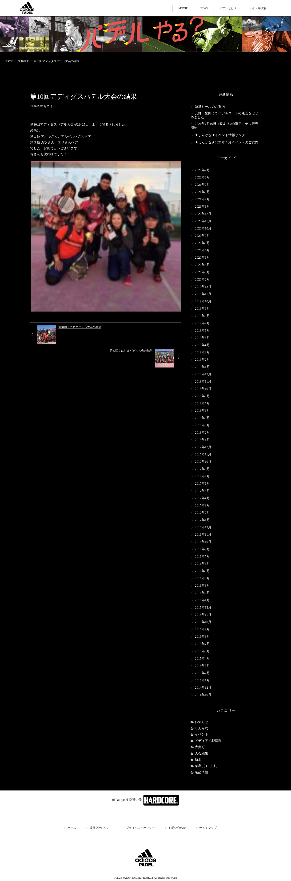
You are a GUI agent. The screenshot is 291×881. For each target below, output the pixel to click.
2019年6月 (202, 330)
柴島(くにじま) (206, 766)
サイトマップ (208, 828)
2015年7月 (202, 644)
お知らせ (201, 722)
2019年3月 (202, 352)
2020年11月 (203, 221)
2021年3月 (202, 192)
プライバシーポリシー (140, 828)
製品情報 (201, 772)
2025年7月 (202, 170)
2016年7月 (202, 556)
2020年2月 (202, 279)
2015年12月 (203, 607)
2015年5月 (202, 651)
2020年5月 (202, 265)
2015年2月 (202, 673)
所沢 (198, 760)
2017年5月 (202, 491)
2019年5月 (202, 338)
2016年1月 (202, 600)
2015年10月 (203, 622)
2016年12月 (203, 527)
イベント (201, 734)
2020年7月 (202, 250)
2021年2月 (202, 199)
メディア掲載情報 (208, 741)
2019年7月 (202, 323)
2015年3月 (202, 666)
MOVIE (182, 8)
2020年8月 (202, 243)
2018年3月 (202, 425)
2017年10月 (203, 462)
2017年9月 (202, 469)
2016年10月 (203, 542)
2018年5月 (202, 418)
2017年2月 (202, 513)
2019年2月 (202, 360)
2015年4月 (202, 658)
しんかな (201, 728)
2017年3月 (202, 505)
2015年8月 (202, 637)
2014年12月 (203, 688)
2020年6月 (202, 258)
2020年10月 (203, 228)
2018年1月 (202, 440)
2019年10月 (203, 301)
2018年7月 (202, 403)
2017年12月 (203, 447)
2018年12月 (203, 374)
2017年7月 (202, 476)
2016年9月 (202, 549)
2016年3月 (202, 586)
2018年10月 (203, 389)
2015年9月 (202, 629)
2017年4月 (202, 498)
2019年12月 (203, 287)
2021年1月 (202, 207)
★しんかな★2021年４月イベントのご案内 (226, 142)
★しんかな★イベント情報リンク (220, 135)
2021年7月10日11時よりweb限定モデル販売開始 (224, 126)
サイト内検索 (257, 8)
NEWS (204, 8)
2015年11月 (203, 615)
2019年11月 (203, 294)
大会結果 (201, 753)
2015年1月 (202, 680)
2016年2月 (202, 593)
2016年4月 (202, 578)
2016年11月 (203, 535)
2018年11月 (203, 381)
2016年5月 (202, 571)
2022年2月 (202, 177)
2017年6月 (202, 484)
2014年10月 (203, 695)
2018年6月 (202, 411)
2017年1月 (202, 520)
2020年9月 (202, 236)
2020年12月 (203, 214)
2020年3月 (202, 272)
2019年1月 (202, 367)
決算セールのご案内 (210, 107)
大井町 (200, 747)
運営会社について (101, 828)
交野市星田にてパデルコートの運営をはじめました (225, 115)
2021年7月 (202, 185)
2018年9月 (202, 396)
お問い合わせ (177, 828)
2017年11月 (203, 454)
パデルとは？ (228, 8)
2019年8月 (202, 316)
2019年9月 (202, 309)
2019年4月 (202, 345)
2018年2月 (202, 433)
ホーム (72, 828)
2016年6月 (202, 564)
